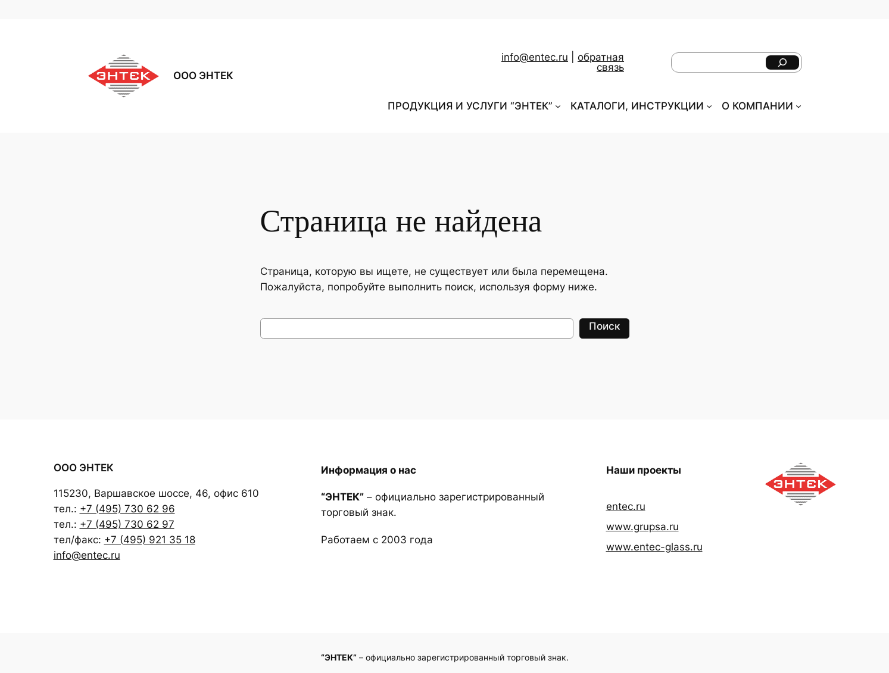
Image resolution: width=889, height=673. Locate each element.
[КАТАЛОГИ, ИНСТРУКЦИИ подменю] (709, 106)
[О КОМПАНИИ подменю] (798, 106)
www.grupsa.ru (642, 527)
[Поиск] (782, 62)
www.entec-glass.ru (654, 547)
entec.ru (625, 506)
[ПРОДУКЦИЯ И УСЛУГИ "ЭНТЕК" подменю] (558, 106)
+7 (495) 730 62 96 (127, 509)
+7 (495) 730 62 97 (127, 524)
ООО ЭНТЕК (203, 76)
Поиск (604, 326)
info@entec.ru (534, 57)
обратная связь (601, 62)
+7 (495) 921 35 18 (149, 540)
